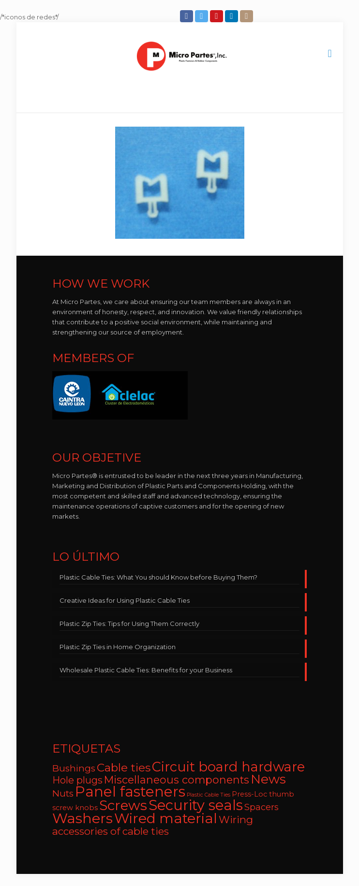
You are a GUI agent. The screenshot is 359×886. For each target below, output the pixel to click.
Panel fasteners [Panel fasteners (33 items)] (130, 791)
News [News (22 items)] (268, 779)
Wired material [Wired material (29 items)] (165, 818)
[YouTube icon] (217, 16)
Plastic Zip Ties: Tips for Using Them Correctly (129, 623)
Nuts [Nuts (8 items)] (63, 793)
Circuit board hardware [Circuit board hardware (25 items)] (228, 767)
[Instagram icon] (247, 16)
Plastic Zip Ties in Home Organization (118, 647)
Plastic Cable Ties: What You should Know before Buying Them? (158, 577)
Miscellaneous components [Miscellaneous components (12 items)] (176, 779)
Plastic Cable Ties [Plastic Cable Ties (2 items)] (208, 795)
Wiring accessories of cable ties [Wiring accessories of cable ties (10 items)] (152, 825)
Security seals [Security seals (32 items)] (196, 805)
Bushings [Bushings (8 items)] (73, 768)
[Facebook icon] (187, 16)
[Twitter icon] (202, 16)
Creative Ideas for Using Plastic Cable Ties (125, 600)
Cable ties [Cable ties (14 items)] (123, 767)
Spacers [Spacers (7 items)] (261, 807)
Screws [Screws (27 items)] (123, 805)
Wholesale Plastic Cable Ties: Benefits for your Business (146, 670)
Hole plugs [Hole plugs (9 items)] (77, 780)
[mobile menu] (330, 53)
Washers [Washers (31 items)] (82, 818)
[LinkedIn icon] (232, 16)
